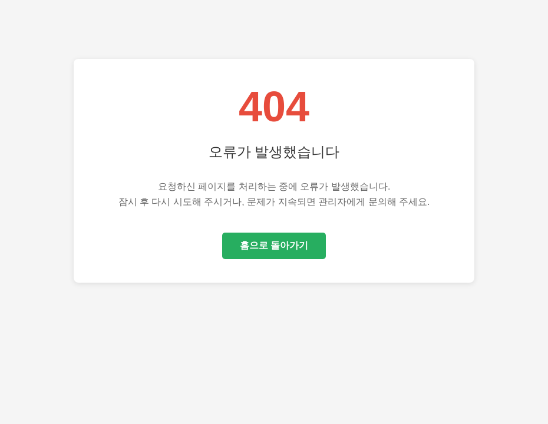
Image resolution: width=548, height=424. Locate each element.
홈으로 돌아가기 (274, 245)
